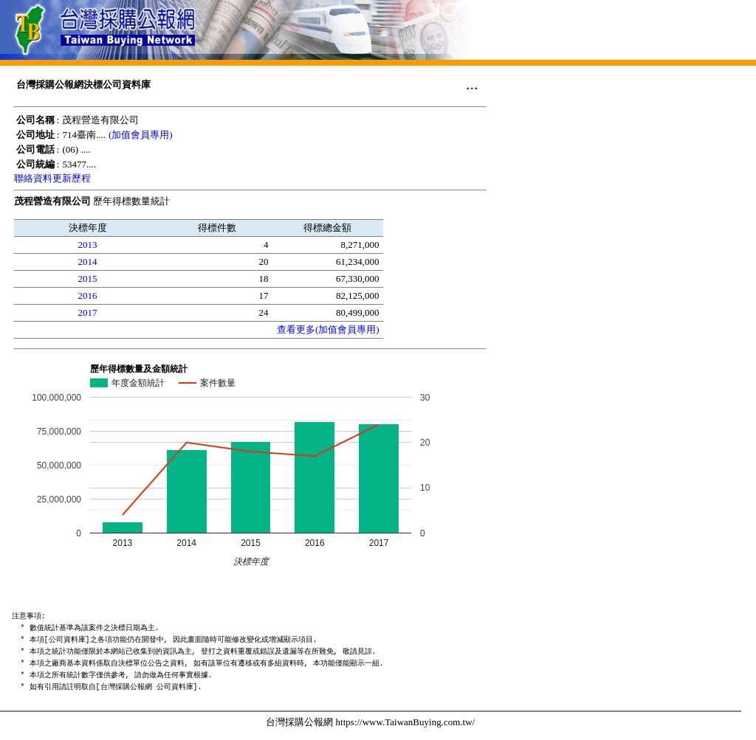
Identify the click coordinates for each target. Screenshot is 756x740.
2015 (87, 278)
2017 (87, 312)
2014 (87, 261)
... (472, 84)
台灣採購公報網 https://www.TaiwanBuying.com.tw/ (370, 721)
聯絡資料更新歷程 (52, 178)
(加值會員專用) (141, 134)
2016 (87, 295)
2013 (87, 244)
